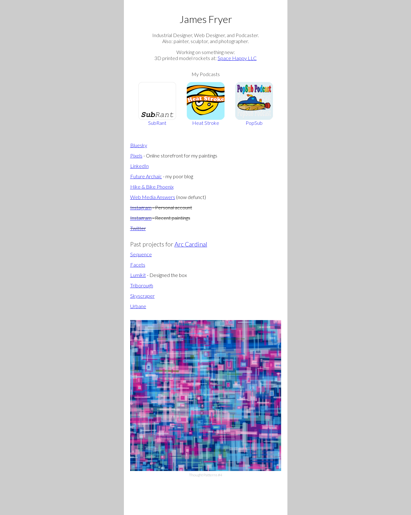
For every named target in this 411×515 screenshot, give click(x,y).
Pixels (136, 155)
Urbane (138, 306)
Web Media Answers (152, 197)
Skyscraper (142, 296)
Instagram (141, 207)
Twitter (138, 228)
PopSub (254, 104)
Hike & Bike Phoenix (152, 187)
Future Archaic (146, 176)
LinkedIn (139, 166)
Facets (137, 265)
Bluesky (138, 145)
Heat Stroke (206, 104)
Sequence (141, 254)
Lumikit (138, 275)
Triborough (141, 285)
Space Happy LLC (237, 58)
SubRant (157, 104)
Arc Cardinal (191, 244)
